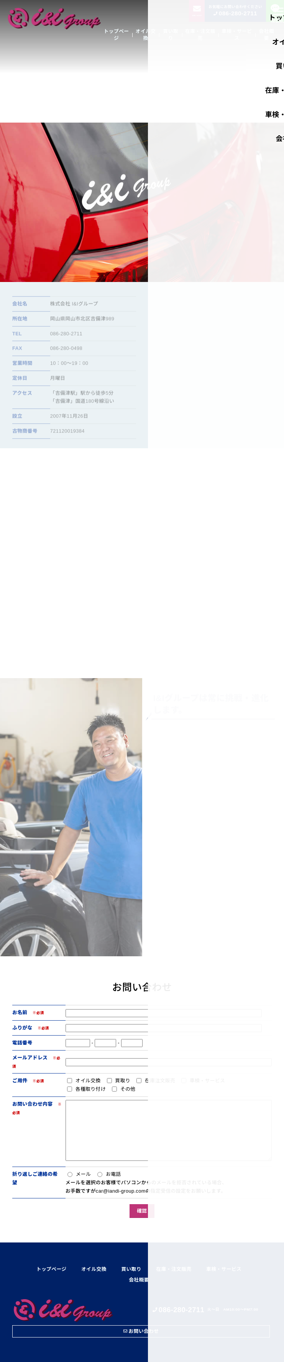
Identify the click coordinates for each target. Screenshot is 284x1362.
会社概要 (266, 34)
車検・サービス (237, 34)
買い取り (170, 34)
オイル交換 (146, 34)
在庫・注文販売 (200, 34)
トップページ (116, 34)
